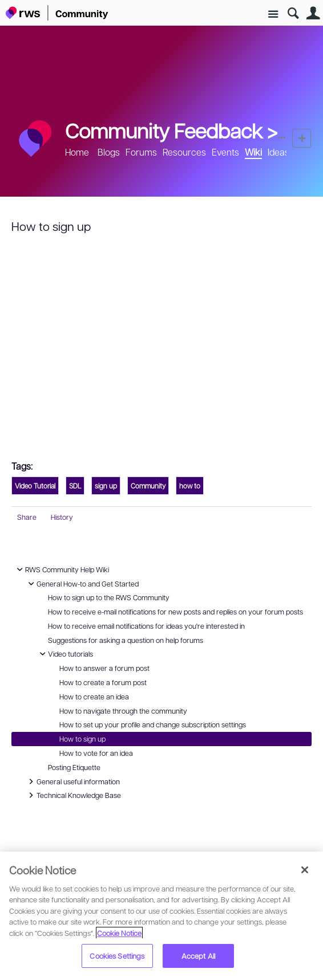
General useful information (72, 781)
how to (189, 485)
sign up (106, 485)
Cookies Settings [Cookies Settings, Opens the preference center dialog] (117, 955)
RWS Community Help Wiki (61, 569)
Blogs (109, 152)
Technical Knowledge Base (73, 795)
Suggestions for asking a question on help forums (125, 640)
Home (77, 152)
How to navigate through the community (123, 710)
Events (225, 152)
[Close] (304, 869)
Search (293, 13)
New (301, 138)
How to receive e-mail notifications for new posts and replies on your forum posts (175, 611)
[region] (161, 914)
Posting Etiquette (74, 767)
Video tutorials (65, 654)
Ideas (278, 152)
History (62, 517)
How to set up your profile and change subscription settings (152, 724)
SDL (75, 485)
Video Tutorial (35, 485)
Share (27, 517)
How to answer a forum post (104, 668)
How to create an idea (94, 696)
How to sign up (82, 738)
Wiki (253, 152)
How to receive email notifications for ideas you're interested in (146, 625)
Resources (184, 152)
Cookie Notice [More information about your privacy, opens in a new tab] (119, 933)
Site (273, 15)
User (313, 13)
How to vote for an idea (96, 753)
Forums (141, 152)
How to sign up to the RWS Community (108, 597)
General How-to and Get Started (82, 583)
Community (148, 485)
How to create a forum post (103, 682)
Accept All (198, 955)
